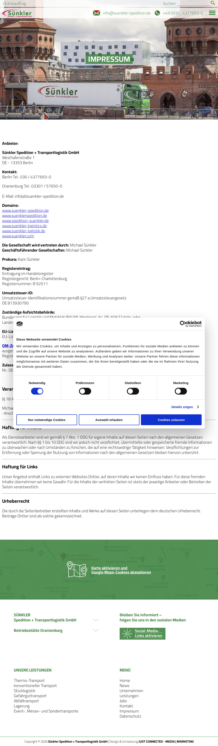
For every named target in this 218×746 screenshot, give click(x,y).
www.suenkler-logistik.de (23, 231)
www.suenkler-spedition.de (25, 210)
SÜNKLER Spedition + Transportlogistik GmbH (56, 617)
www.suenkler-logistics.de (24, 225)
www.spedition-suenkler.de (25, 220)
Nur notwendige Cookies (47, 419)
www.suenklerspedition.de (24, 215)
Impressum (129, 711)
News (124, 685)
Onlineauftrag (14, 3)
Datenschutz (130, 716)
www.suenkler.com (18, 236)
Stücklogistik (24, 690)
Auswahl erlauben (109, 419)
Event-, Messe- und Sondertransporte (46, 711)
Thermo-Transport (29, 680)
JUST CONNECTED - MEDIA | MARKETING (166, 741)
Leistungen (129, 695)
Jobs (123, 700)
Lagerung (22, 705)
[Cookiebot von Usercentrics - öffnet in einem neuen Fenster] (183, 324)
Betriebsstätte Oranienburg (56, 630)
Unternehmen (131, 690)
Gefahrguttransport (30, 695)
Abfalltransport (26, 700)
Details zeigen (182, 407)
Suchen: (169, 3)
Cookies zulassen (171, 419)
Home (125, 680)
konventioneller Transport (35, 685)
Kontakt (126, 705)
